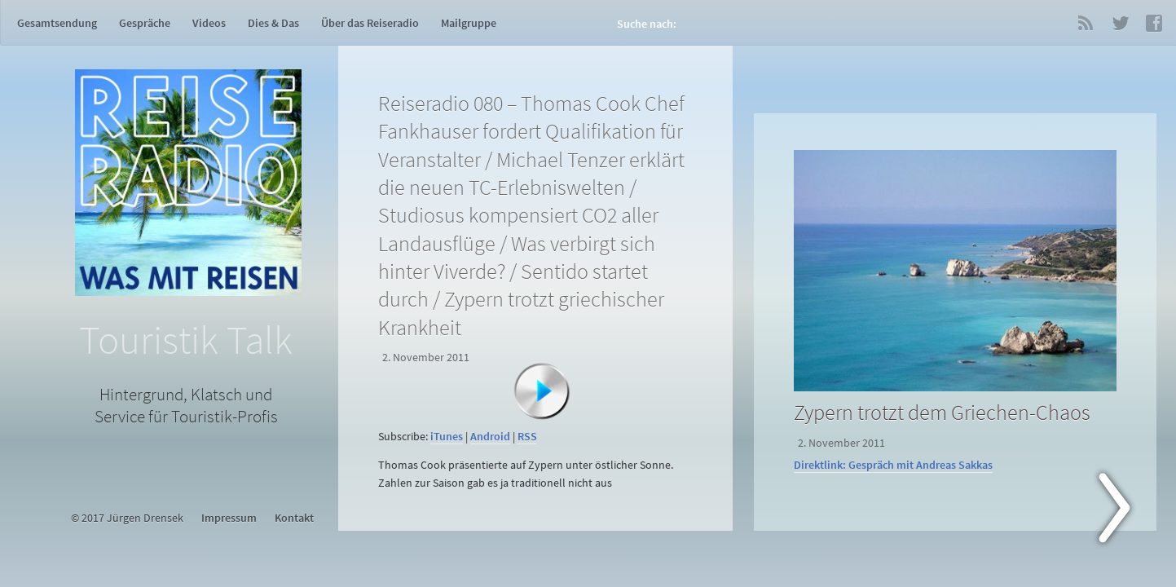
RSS (1085, 23)
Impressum (229, 518)
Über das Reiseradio (370, 22)
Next (1124, 511)
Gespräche (144, 22)
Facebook (1154, 23)
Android (490, 437)
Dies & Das (273, 22)
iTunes (446, 437)
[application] (538, 416)
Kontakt (294, 518)
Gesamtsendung (57, 22)
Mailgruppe (468, 22)
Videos (209, 22)
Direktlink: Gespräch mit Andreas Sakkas (893, 465)
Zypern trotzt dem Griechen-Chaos (942, 412)
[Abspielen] (541, 391)
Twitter (1120, 23)
